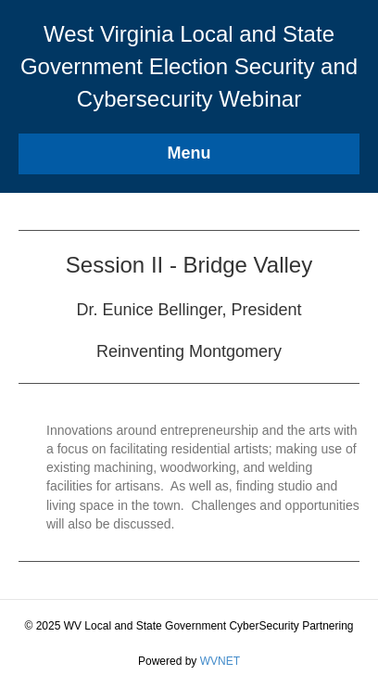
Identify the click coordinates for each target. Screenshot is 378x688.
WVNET (220, 661)
